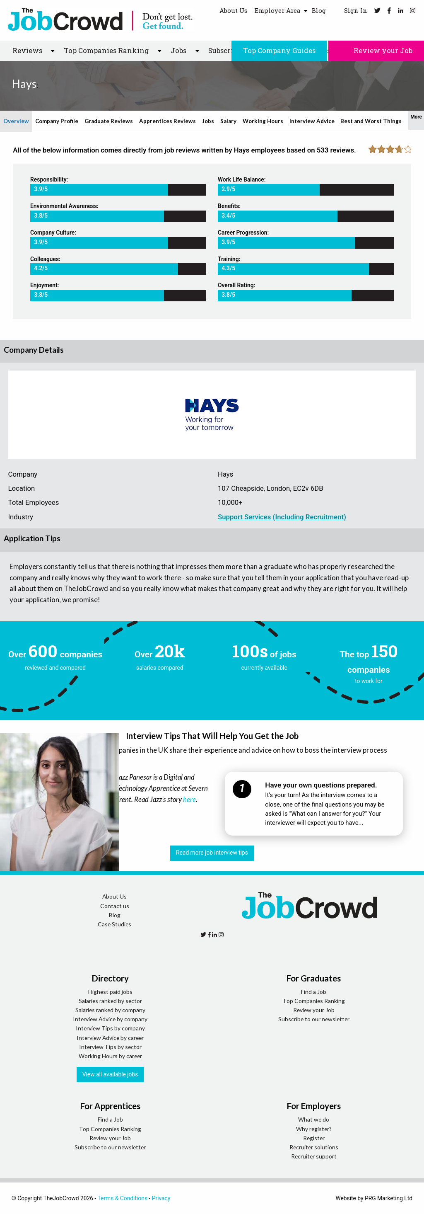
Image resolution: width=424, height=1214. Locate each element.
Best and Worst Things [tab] (371, 121)
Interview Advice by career (110, 1037)
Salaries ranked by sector (110, 1000)
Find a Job (313, 991)
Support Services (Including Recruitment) (282, 517)
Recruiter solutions (313, 1147)
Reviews (27, 50)
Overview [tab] (16, 121)
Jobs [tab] (208, 121)
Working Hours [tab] (263, 121)
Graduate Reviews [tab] (108, 121)
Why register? (314, 1128)
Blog (319, 10)
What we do (313, 1119)
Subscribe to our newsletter (313, 1019)
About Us (233, 10)
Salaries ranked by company (110, 1009)
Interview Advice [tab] (312, 121)
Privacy (161, 1198)
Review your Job (376, 50)
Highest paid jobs (110, 991)
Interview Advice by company (110, 1019)
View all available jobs (110, 1074)
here (189, 799)
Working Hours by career (110, 1055)
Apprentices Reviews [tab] (167, 121)
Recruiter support (314, 1156)
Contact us (114, 905)
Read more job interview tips (212, 852)
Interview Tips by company (110, 1028)
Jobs (178, 50)
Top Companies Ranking (106, 50)
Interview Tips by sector (110, 1046)
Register (314, 1137)
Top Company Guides (279, 50)
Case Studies (114, 924)
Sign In (350, 10)
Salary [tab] (228, 121)
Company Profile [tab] (56, 121)
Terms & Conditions (122, 1198)
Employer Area (277, 10)
